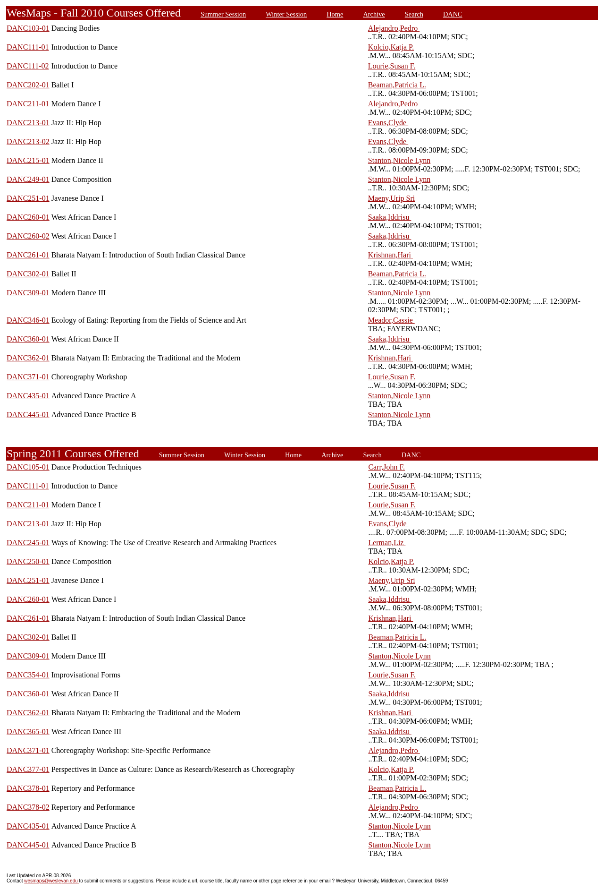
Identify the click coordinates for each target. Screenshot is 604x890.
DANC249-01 (28, 179)
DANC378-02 (28, 807)
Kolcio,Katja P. (391, 47)
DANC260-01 (28, 217)
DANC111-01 (28, 47)
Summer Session (223, 14)
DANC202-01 (28, 85)
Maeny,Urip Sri (391, 198)
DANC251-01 (28, 198)
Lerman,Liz (386, 543)
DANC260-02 (28, 236)
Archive (374, 14)
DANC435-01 (28, 396)
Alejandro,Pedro (393, 28)
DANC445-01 (28, 415)
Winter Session (286, 14)
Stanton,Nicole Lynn (399, 160)
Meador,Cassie (391, 320)
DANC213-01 (28, 123)
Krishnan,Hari (390, 255)
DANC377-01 (28, 769)
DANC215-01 (28, 160)
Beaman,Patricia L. (397, 85)
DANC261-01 (28, 255)
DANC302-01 (28, 274)
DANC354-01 (28, 675)
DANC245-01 (28, 543)
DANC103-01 (28, 28)
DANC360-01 (28, 339)
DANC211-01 (28, 104)
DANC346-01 (28, 320)
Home (335, 14)
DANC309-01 (28, 293)
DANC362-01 (28, 358)
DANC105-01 (28, 467)
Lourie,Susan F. (392, 66)
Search (414, 14)
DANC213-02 (28, 141)
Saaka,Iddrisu (389, 217)
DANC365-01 (28, 731)
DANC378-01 (28, 788)
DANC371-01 (28, 377)
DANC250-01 (28, 561)
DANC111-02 (28, 66)
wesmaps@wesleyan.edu (51, 880)
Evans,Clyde (388, 123)
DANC (452, 14)
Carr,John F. (386, 467)
